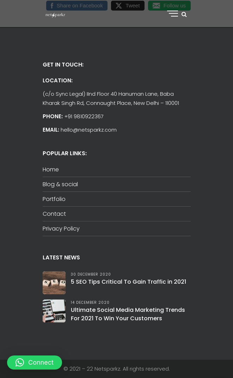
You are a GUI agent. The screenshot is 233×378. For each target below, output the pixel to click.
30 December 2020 (91, 274)
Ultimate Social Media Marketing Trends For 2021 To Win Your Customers (128, 314)
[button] (34, 362)
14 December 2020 (90, 302)
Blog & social (60, 184)
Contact (54, 214)
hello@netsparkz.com (89, 129)
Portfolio (54, 199)
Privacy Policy (61, 229)
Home (51, 169)
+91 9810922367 (84, 116)
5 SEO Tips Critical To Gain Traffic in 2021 (128, 282)
